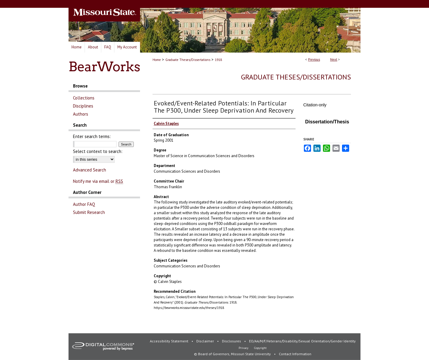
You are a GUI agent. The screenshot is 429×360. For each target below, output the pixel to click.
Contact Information (295, 354)
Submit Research (89, 212)
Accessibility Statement (169, 341)
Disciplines (83, 106)
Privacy (244, 348)
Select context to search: (97, 151)
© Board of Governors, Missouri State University (233, 354)
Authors (80, 114)
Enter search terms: (92, 136)
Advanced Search (89, 170)
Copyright (260, 348)
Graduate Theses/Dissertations (187, 60)
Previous (314, 59)
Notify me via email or (98, 181)
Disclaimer (205, 341)
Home (157, 60)
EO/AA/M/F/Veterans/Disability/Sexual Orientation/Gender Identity (302, 341)
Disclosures (232, 341)
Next (333, 59)
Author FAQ (84, 204)
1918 (218, 60)
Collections (83, 98)
